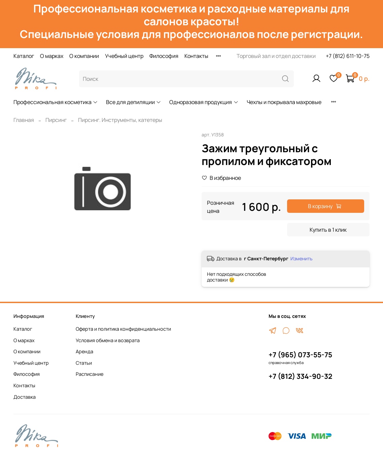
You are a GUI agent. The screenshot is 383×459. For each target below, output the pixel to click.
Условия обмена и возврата (108, 340)
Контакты (196, 56)
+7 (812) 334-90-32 (300, 376)
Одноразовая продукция (203, 102)
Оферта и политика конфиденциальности (123, 329)
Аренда (84, 351)
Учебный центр (124, 56)
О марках (51, 56)
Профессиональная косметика (55, 102)
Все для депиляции (133, 102)
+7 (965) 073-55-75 (300, 354)
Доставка (24, 397)
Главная (23, 120)
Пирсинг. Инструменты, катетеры (120, 120)
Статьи (84, 363)
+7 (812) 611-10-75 (348, 56)
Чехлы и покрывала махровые (284, 102)
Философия (163, 56)
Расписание (89, 374)
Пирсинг (56, 120)
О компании (84, 56)
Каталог (23, 56)
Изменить (301, 259)
